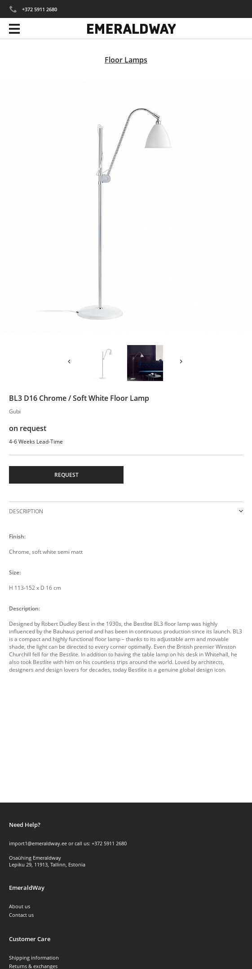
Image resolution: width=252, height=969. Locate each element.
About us (19, 906)
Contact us (21, 914)
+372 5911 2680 (39, 9)
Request (66, 475)
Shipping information (34, 957)
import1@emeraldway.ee (38, 843)
